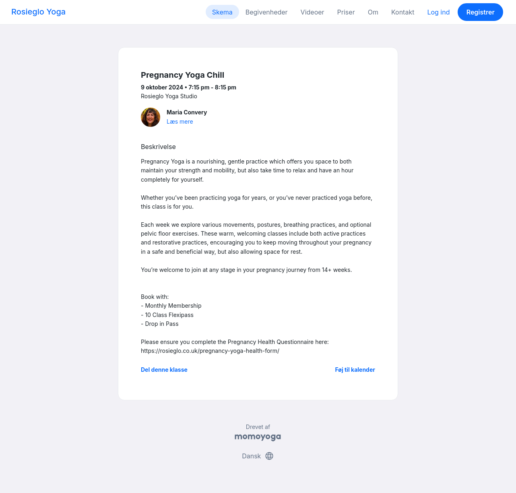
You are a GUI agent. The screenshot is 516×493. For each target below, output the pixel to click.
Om (373, 12)
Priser (346, 12)
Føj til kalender (355, 369)
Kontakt (402, 12)
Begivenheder (267, 12)
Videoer (312, 12)
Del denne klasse (164, 369)
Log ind (438, 12)
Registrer (480, 12)
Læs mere (180, 121)
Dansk (258, 456)
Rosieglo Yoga (38, 12)
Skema (222, 12)
